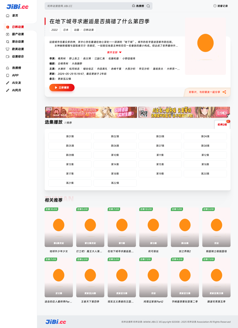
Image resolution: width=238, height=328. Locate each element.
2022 (55, 29)
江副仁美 (99, 58)
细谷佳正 (88, 68)
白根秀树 (63, 63)
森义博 (87, 58)
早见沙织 (144, 68)
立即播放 (62, 87)
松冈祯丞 (74, 68)
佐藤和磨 (113, 58)
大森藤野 (77, 63)
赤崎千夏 (116, 68)
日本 (65, 29)
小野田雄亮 (128, 58)
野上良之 (74, 58)
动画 (76, 29)
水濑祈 (62, 68)
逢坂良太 (158, 68)
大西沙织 (130, 68)
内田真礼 (102, 68)
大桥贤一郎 (173, 68)
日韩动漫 (88, 29)
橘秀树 (62, 58)
